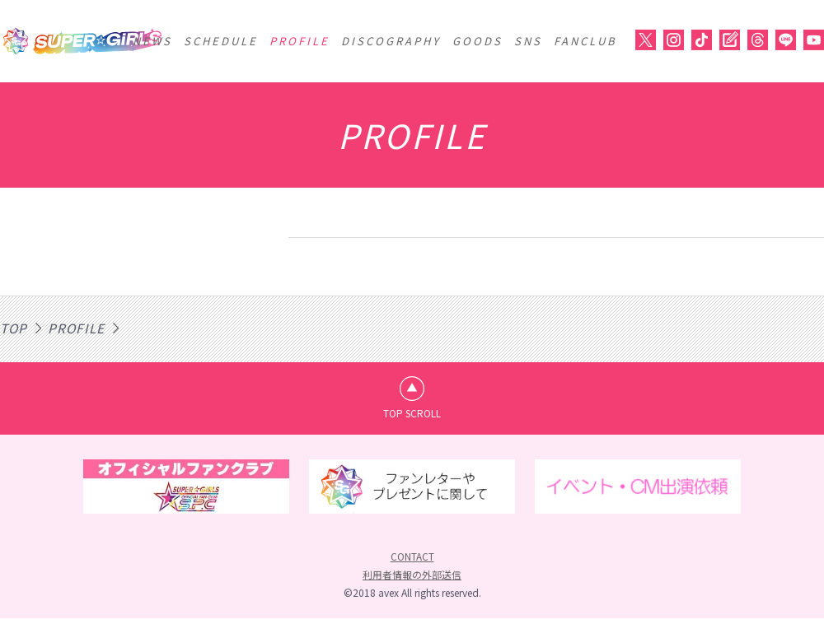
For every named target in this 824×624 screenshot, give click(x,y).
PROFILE (299, 41)
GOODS (477, 41)
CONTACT (412, 562)
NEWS (152, 41)
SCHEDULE (221, 41)
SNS (528, 41)
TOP (14, 328)
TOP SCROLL (412, 415)
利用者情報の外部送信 (412, 580)
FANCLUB (585, 41)
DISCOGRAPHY (391, 41)
